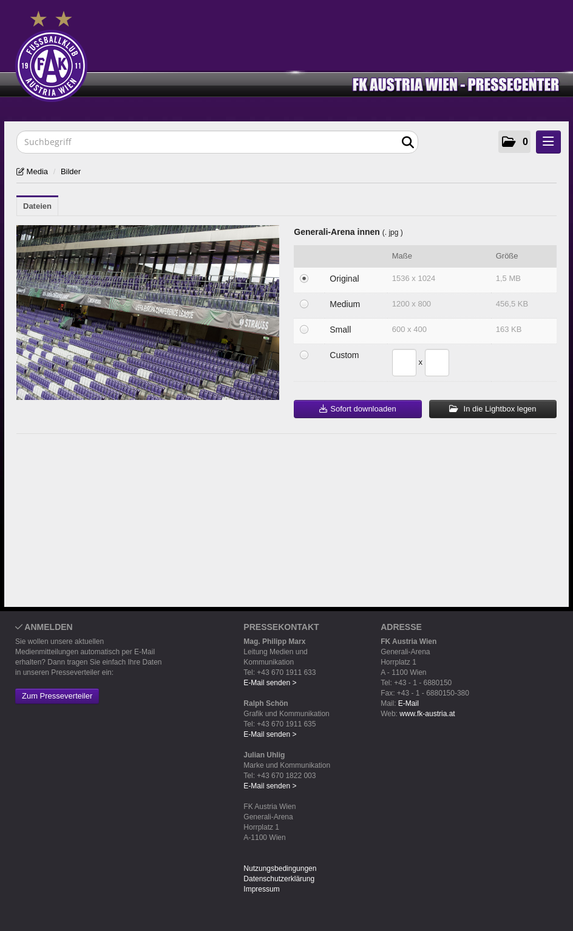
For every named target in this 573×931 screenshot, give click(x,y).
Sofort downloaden (357, 408)
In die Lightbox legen (493, 408)
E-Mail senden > (269, 683)
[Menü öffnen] (548, 142)
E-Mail (408, 703)
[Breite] (404, 362)
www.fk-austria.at (427, 713)
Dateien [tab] (37, 206)
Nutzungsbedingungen (279, 868)
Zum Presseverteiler (57, 695)
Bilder (71, 171)
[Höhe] (437, 362)
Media (36, 171)
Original (344, 278)
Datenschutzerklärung (278, 879)
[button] (514, 141)
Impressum (261, 889)
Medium (345, 304)
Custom (344, 355)
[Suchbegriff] (217, 142)
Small (340, 329)
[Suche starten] (407, 143)
